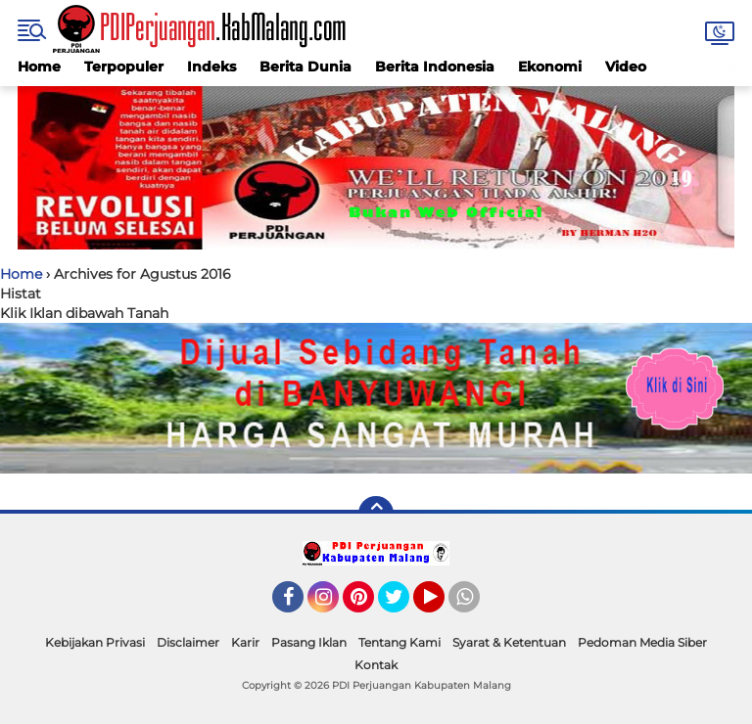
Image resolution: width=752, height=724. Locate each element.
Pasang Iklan (309, 642)
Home (39, 66)
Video (625, 66)
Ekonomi (550, 66)
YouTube (442, 605)
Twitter (402, 605)
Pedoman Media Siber (642, 642)
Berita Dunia (305, 66)
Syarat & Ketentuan (509, 642)
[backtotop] (376, 513)
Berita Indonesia (434, 66)
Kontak (376, 664)
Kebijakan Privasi (95, 642)
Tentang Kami (399, 642)
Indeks (211, 66)
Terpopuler (124, 66)
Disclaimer (188, 642)
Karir (245, 642)
